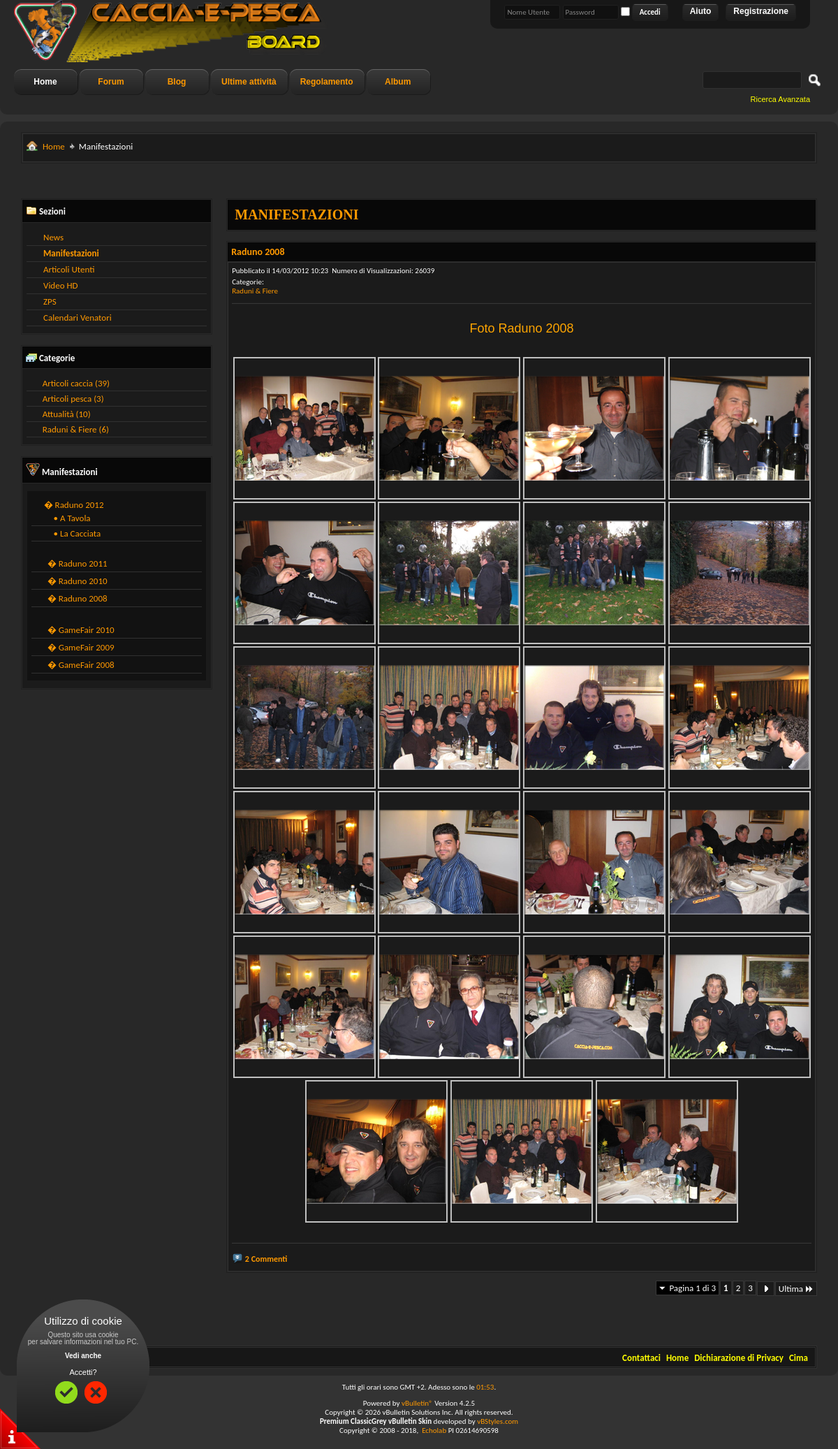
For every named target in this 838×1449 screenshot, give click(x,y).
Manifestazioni (71, 253)
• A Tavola (69, 518)
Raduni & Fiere (255, 291)
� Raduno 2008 (77, 598)
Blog (177, 82)
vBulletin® (417, 1403)
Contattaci (641, 1358)
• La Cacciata (74, 533)
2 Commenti (266, 1259)
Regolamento (326, 82)
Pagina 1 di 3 (692, 1288)
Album (398, 82)
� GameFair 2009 (81, 647)
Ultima (796, 1288)
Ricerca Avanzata (780, 99)
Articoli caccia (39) (76, 383)
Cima (798, 1358)
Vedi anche (83, 1356)
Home (45, 82)
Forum (111, 82)
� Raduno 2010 (77, 581)
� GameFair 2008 (81, 665)
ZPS (50, 301)
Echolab (434, 1430)
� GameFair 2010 (81, 630)
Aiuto (701, 11)
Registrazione (760, 11)
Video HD (60, 285)
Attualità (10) (67, 414)
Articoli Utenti (68, 269)
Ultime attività (249, 82)
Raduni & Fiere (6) (76, 429)
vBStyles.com (497, 1421)
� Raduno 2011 (77, 563)
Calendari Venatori (77, 317)
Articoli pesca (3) (73, 398)
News (53, 237)
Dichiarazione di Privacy (739, 1358)
